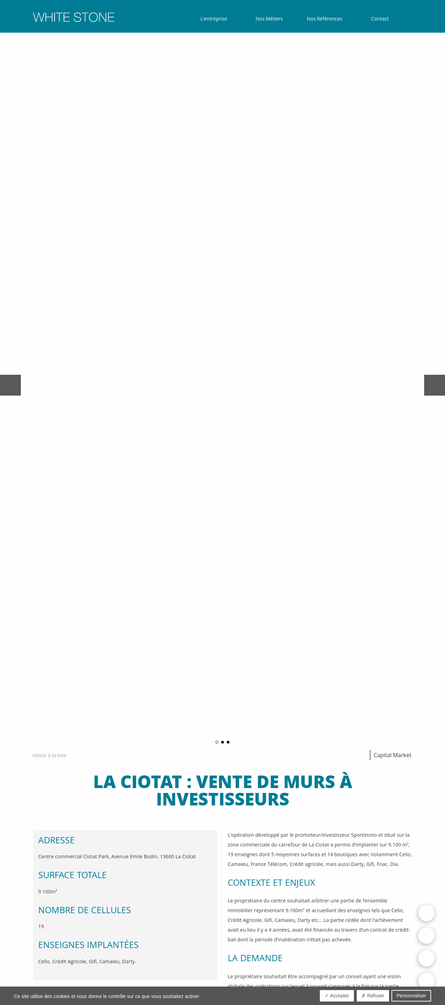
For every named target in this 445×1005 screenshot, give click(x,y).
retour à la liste (49, 755)
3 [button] (228, 742)
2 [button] (222, 742)
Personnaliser (411, 995)
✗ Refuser (373, 995)
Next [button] (434, 385)
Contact (379, 18)
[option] (222, 385)
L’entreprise (214, 18)
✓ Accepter (337, 995)
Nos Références (324, 18)
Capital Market (393, 755)
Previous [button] (10, 385)
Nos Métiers (269, 18)
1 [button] (217, 742)
